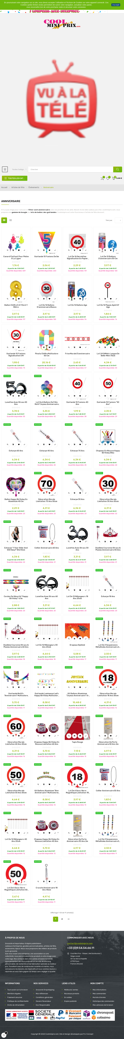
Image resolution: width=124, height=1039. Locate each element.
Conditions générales (44, 997)
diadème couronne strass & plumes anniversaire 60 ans (16, 646)
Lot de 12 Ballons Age (77, 305)
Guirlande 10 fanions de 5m (46, 257)
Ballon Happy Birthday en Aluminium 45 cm (16, 500)
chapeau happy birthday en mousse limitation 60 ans (46, 743)
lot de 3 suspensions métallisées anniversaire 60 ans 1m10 (108, 646)
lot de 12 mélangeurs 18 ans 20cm (77, 598)
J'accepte (116, 5)
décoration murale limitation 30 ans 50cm (108, 500)
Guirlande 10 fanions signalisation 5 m (15, 355)
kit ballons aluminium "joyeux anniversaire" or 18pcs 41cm (77, 695)
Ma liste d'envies (99, 997)
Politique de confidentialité (17, 1001)
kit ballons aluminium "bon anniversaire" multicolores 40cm (47, 792)
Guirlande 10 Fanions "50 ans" (108, 403)
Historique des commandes (103, 1001)
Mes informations (99, 990)
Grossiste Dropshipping (45, 990)
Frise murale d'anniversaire (77, 354)
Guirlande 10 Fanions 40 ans (77, 403)
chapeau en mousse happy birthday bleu (108, 452)
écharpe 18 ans (108, 597)
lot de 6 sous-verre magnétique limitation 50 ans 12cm (15, 889)
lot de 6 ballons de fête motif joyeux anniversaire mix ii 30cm (47, 403)
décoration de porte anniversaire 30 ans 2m (77, 840)
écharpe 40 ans (47, 451)
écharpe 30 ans (77, 499)
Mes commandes (99, 993)
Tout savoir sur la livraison (17, 990)
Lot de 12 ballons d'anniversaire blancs (46, 306)
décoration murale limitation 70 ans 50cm (46, 500)
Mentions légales (14, 993)
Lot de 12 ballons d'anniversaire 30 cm (108, 258)
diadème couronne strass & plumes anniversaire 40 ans (108, 549)
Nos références (42, 993)
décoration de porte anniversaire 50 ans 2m (108, 743)
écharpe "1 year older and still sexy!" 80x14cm (16, 549)
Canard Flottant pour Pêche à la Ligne (16, 258)
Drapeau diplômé (77, 645)
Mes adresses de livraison (103, 1005)
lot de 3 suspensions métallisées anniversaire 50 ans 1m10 (108, 840)
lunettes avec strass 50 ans (16, 403)
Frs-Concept (88, 1034)
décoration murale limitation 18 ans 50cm (108, 695)
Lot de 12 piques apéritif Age (108, 306)
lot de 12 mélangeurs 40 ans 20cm (16, 840)
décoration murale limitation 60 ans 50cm (16, 743)
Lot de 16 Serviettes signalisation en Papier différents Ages (77, 258)
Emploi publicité (70, 1001)
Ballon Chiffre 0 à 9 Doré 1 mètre (15, 306)
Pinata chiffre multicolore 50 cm (46, 355)
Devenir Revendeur (43, 1001)
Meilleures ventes (71, 990)
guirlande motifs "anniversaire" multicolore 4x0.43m (16, 695)
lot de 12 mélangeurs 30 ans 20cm (47, 646)
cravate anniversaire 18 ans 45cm (47, 889)
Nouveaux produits (71, 993)
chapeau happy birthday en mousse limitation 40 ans (46, 840)
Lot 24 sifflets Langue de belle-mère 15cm (108, 355)
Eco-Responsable (43, 1005)
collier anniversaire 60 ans (46, 548)
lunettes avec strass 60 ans (46, 598)
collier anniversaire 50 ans (108, 791)
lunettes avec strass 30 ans (77, 549)
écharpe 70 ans (77, 451)
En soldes (68, 997)
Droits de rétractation (15, 1005)
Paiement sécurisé (14, 997)
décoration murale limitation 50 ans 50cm (16, 792)
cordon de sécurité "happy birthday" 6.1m (16, 598)
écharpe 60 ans (16, 451)
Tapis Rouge (77, 742)
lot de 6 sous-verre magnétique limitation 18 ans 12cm (77, 792)
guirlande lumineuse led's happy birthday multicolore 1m (46, 695)
